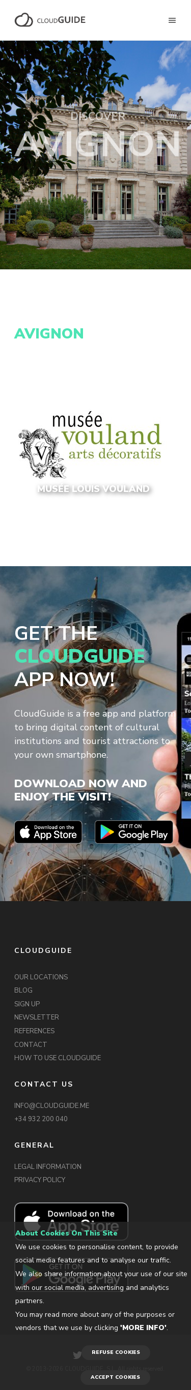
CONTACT (30, 1044)
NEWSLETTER (36, 1017)
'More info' (143, 1328)
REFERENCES (34, 1031)
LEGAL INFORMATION (47, 1166)
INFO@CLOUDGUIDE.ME (51, 1105)
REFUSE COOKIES (116, 1352)
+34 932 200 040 (41, 1119)
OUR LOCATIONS (41, 977)
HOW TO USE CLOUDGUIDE (57, 1058)
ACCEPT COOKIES (115, 1377)
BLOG (23, 990)
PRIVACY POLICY (39, 1180)
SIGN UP (27, 1004)
